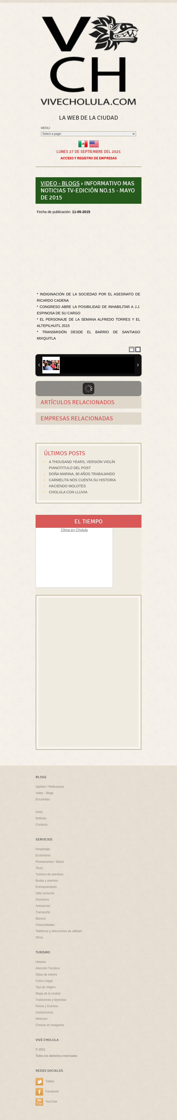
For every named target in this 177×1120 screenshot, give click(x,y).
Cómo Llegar (44, 981)
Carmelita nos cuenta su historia (82, 480)
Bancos (41, 918)
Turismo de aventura (49, 874)
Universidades (45, 925)
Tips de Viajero (45, 987)
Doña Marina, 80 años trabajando (82, 474)
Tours (39, 868)
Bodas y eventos (47, 880)
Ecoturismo (43, 855)
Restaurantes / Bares (50, 861)
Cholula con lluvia (68, 492)
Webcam (41, 1019)
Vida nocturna (45, 893)
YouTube (46, 1102)
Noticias (41, 818)
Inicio (39, 812)
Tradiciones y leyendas (51, 1000)
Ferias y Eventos (47, 1006)
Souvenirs (42, 899)
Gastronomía (44, 1012)
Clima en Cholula (74, 530)
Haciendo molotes (67, 486)
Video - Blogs (60, 183)
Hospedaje (43, 849)
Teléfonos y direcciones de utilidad (59, 931)
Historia (41, 962)
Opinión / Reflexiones (50, 786)
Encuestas (43, 799)
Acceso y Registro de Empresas (89, 158)
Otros (39, 937)
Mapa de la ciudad (48, 993)
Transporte (43, 912)
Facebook (47, 1092)
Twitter (45, 1081)
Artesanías (43, 906)
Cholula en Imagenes (50, 1025)
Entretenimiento (46, 887)
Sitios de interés (46, 974)
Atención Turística (48, 968)
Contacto (42, 824)
